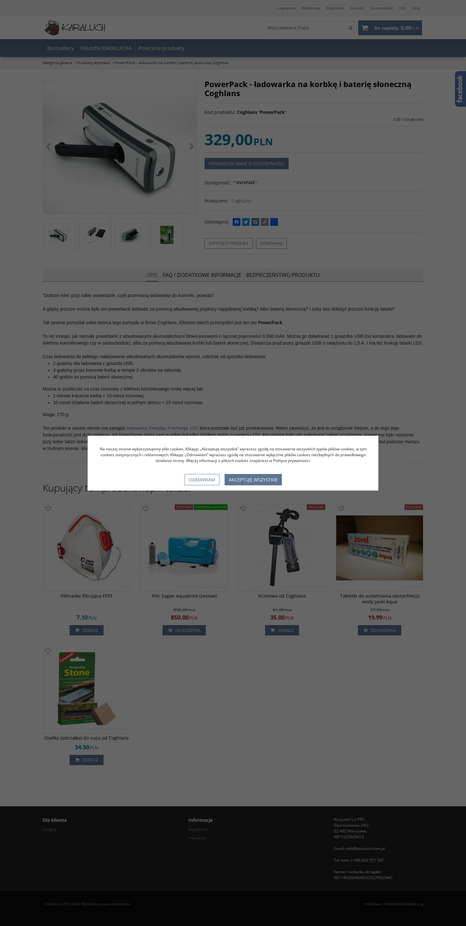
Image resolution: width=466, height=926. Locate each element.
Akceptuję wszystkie (253, 480)
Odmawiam (202, 480)
